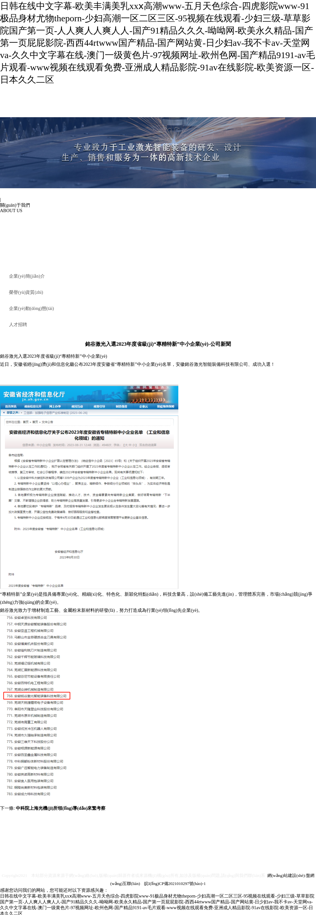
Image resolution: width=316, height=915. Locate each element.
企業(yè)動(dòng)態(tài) (31, 308)
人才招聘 (18, 324)
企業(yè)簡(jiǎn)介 (27, 276)
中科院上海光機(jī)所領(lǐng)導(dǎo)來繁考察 (60, 808)
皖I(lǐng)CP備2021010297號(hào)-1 (175, 883)
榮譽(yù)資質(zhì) (26, 292)
